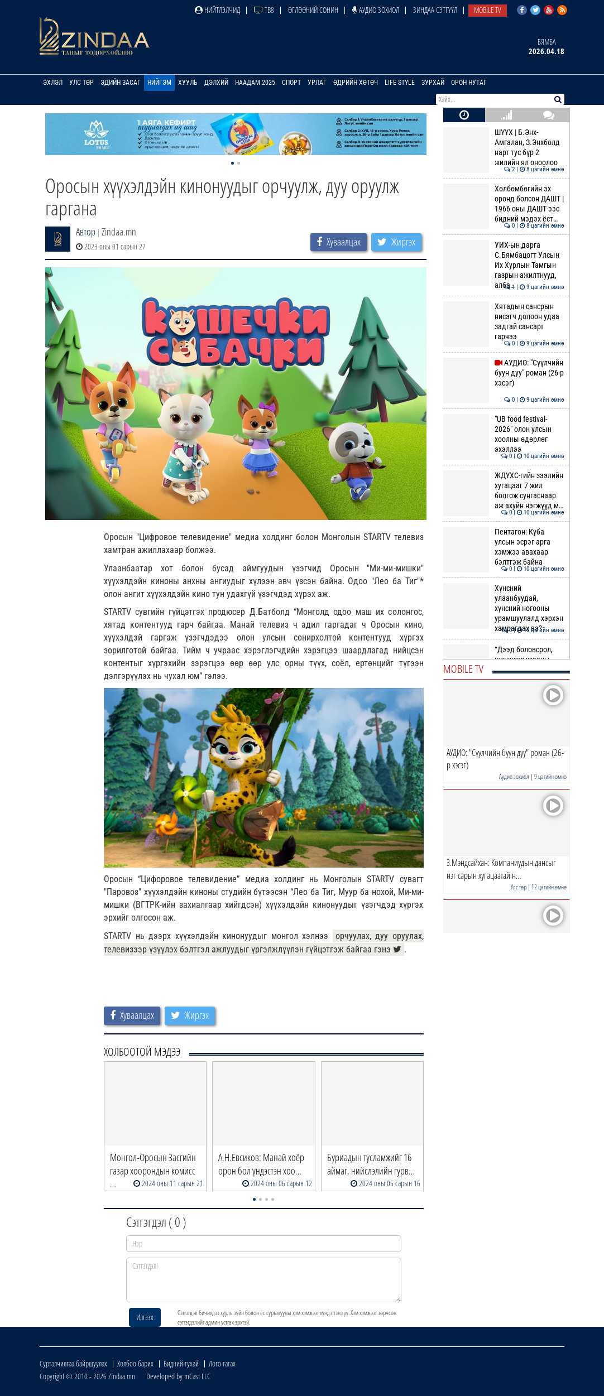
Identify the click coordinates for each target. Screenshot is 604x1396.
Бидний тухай (181, 1363)
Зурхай (432, 82)
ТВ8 (264, 9)
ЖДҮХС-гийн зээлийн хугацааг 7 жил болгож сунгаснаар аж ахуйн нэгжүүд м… (503, 490)
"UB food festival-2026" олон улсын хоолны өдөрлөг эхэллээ (503, 434)
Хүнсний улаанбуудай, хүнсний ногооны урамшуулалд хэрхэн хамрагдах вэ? (503, 608)
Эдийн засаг (120, 82)
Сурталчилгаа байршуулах (73, 1363)
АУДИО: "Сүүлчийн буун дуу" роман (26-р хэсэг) (503, 373)
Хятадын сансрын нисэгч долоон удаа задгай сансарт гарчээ (503, 321)
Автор (85, 231)
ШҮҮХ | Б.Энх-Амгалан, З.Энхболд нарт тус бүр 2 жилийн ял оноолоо (503, 147)
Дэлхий (216, 82)
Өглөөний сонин (313, 9)
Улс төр (81, 82)
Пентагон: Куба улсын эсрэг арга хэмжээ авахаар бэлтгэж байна (503, 547)
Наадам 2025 (255, 82)
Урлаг (317, 82)
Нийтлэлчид (217, 9)
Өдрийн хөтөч (355, 82)
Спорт (291, 82)
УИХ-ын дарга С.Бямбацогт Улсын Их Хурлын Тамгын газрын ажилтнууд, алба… (503, 265)
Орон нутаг (469, 82)
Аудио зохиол (375, 9)
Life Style (400, 82)
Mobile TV (487, 9)
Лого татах (222, 1363)
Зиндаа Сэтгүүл (435, 9)
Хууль (188, 82)
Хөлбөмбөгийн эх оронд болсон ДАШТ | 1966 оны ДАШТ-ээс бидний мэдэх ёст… (503, 204)
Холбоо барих (135, 1363)
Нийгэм (159, 82)
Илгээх (145, 1317)
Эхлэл (53, 82)
